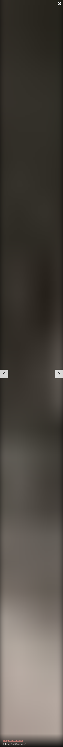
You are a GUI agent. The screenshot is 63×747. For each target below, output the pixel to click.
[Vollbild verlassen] (59, 3)
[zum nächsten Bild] (59, 374)
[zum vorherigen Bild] (4, 374)
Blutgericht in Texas (13, 740)
